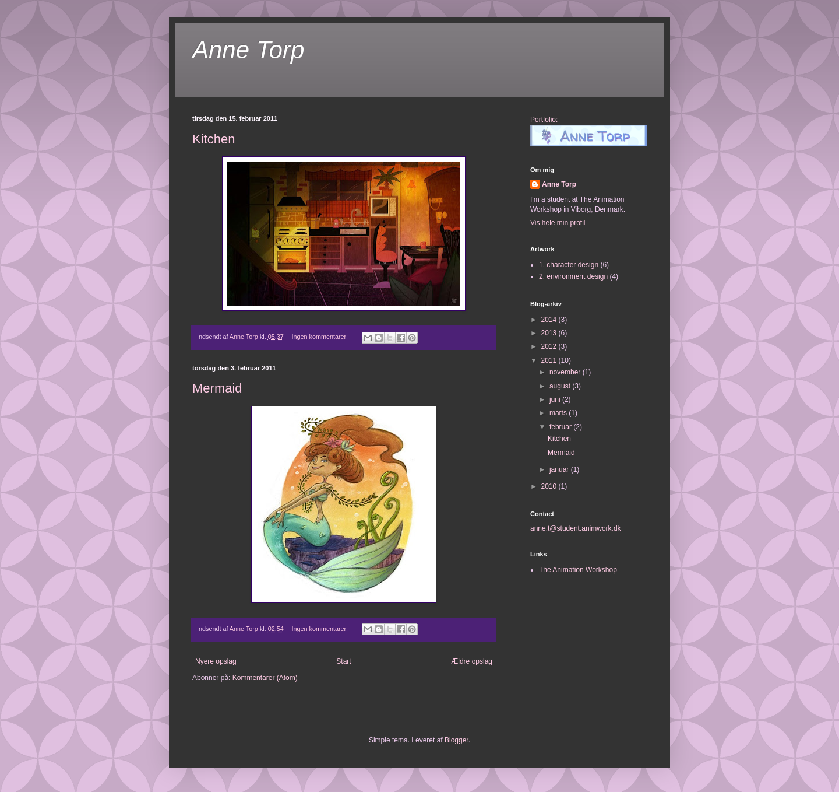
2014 (550, 320)
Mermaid (217, 388)
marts (559, 413)
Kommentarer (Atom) (265, 678)
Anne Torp (248, 50)
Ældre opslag (471, 661)
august (560, 386)
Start (343, 661)
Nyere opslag (216, 661)
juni (555, 399)
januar (560, 469)
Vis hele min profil (558, 223)
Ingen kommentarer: (321, 336)
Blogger (456, 740)
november (566, 372)
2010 (550, 486)
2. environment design (573, 276)
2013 (550, 333)
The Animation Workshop (578, 570)
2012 (550, 346)
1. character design (568, 265)
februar (561, 427)
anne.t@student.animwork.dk (575, 528)
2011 (550, 360)
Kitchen (213, 139)
